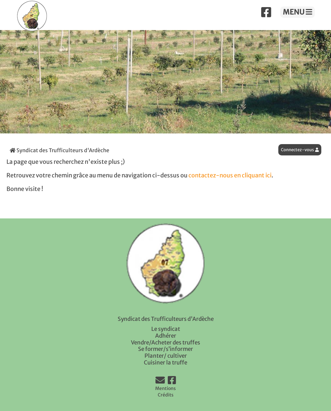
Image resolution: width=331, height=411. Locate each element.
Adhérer (165, 335)
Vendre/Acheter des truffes (165, 342)
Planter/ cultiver (165, 355)
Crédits (166, 395)
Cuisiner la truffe (165, 362)
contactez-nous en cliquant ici (230, 175)
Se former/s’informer (165, 349)
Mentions (165, 388)
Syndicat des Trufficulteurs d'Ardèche (59, 150)
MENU (297, 11)
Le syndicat (165, 328)
